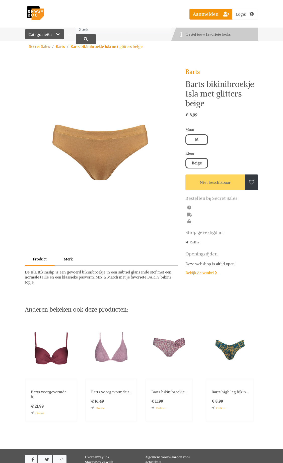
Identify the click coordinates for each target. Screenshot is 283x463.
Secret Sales (39, 46)
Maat (189, 129)
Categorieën (44, 34)
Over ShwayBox (97, 457)
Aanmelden (211, 14)
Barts (60, 46)
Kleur (190, 153)
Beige (197, 163)
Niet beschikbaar (215, 182)
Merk (68, 259)
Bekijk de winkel (201, 272)
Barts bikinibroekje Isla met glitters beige (106, 46)
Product (40, 259)
